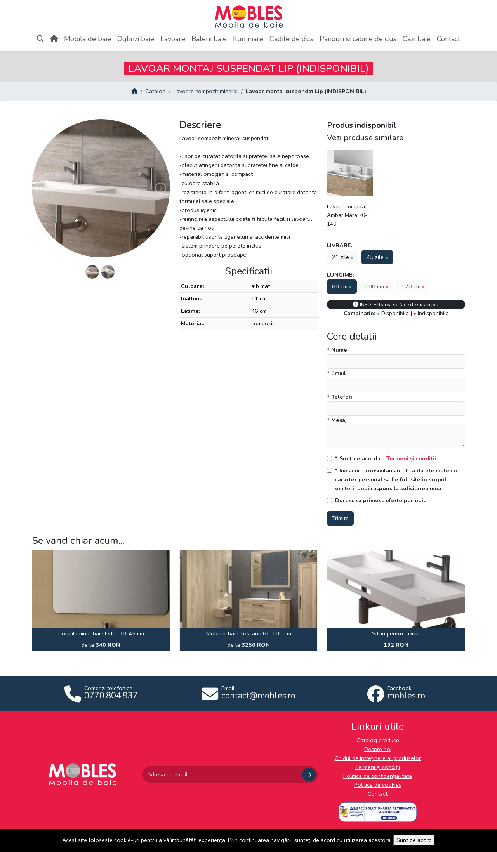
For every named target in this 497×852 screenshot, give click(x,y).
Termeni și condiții (411, 458)
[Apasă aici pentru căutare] (40, 39)
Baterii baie (209, 38)
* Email (336, 373)
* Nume (337, 350)
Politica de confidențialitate (377, 776)
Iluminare (248, 38)
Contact (448, 38)
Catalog (155, 91)
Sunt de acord (414, 840)
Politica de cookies (377, 785)
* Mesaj (337, 420)
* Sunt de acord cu (385, 458)
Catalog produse (377, 740)
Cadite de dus (291, 38)
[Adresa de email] (221, 774)
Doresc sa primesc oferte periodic (380, 500)
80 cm (342, 286)
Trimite (340, 518)
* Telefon (339, 397)
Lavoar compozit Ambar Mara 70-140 (347, 215)
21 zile (342, 257)
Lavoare (172, 38)
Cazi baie (417, 38)
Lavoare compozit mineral (206, 91)
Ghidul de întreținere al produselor (378, 758)
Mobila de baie (87, 38)
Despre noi (377, 749)
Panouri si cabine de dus (358, 38)
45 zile (377, 257)
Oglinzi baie (135, 38)
